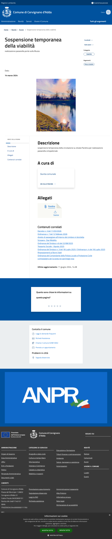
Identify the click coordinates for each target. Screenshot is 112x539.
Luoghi (86, 472)
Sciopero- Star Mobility (47, 240)
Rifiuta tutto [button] (65, 530)
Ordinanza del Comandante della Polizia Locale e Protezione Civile (65, 255)
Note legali (60, 501)
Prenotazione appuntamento (39, 489)
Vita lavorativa (34, 462)
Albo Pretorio (61, 493)
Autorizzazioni (61, 466)
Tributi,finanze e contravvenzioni (68, 454)
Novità (13, 29)
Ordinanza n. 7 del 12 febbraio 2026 (52, 234)
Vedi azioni (89, 45)
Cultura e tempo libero (37, 458)
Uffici (3, 462)
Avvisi (21, 29)
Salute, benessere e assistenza (67, 462)
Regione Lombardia (8, 3)
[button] (56, 535)
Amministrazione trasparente (67, 489)
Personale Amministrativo (11, 473)
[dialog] (56, 526)
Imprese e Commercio (37, 465)
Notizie (86, 454)
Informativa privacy (63, 497)
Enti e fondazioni (7, 465)
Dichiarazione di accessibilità (67, 505)
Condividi (88, 40)
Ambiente (60, 458)
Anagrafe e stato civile (37, 454)
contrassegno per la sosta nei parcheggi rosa (56, 258)
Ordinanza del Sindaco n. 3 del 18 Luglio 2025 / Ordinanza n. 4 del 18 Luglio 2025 (71, 249)
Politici (3, 469)
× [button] (109, 515)
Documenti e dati (7, 477)
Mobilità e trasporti (36, 473)
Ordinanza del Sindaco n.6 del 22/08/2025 (55, 243)
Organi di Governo (8, 454)
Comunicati (88, 458)
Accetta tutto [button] (47, 530)
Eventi (86, 476)
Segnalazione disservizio (38, 493)
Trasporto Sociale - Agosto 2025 (51, 246)
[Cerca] (108, 12)
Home (6, 29)
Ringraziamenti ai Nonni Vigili (50, 252)
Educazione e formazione (65, 450)
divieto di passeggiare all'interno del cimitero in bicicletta (61, 237)
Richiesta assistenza (36, 501)
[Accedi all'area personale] (100, 2)
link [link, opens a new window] (77, 526)
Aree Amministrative (9, 458)
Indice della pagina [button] (13, 139)
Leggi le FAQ (33, 497)
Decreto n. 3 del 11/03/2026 (49, 231)
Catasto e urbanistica (37, 469)
